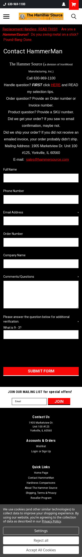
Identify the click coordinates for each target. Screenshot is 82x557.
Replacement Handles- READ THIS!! (30, 29)
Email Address (41, 213)
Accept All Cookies (41, 550)
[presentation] (36, 353)
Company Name (14, 255)
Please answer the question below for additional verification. (41, 319)
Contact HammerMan (41, 477)
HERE (56, 85)
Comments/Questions (41, 277)
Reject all (41, 540)
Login (34, 451)
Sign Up (46, 451)
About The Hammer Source (41, 487)
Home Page (41, 472)
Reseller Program (41, 497)
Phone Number (13, 191)
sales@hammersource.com (47, 159)
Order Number (13, 234)
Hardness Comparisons (41, 482)
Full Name (10, 169)
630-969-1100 (14, 4)
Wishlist (41, 446)
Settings (41, 530)
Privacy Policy (51, 521)
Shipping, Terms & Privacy (41, 492)
